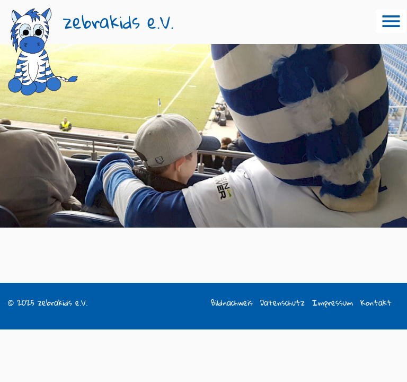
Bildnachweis (232, 302)
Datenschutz (282, 302)
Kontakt (376, 302)
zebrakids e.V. (118, 22)
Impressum (332, 302)
